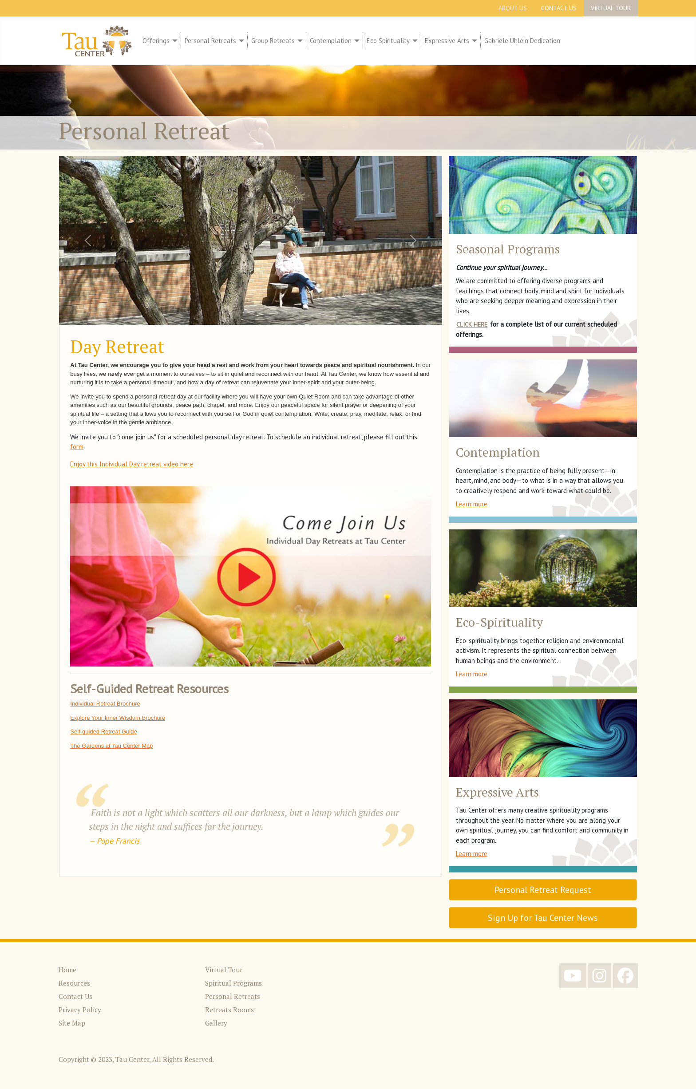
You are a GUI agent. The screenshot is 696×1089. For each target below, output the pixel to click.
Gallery (216, 1022)
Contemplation (331, 40)
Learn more (471, 504)
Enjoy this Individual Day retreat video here (131, 464)
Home (67, 969)
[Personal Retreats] (240, 41)
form (76, 446)
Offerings (156, 40)
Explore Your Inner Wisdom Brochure (117, 717)
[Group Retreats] (299, 41)
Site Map (72, 1022)
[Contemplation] (356, 41)
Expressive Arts (447, 40)
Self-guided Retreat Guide (103, 731)
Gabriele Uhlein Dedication (522, 40)
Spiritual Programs (233, 983)
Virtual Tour (611, 8)
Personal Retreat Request (542, 890)
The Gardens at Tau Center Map (111, 745)
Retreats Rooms (229, 1009)
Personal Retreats (210, 40)
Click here (471, 324)
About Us (512, 8)
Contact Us (559, 8)
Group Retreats (273, 40)
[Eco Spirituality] (414, 41)
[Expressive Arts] (473, 41)
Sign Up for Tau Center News (543, 917)
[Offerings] (174, 41)
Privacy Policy (80, 1009)
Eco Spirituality (388, 40)
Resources (74, 983)
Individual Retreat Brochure (105, 703)
